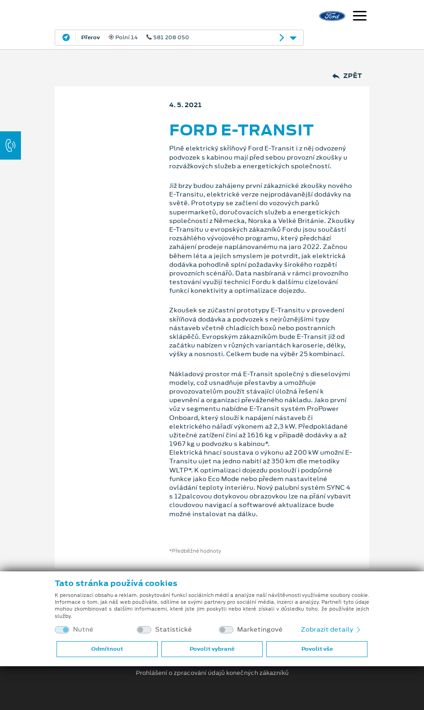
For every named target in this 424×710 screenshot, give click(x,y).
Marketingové (260, 629)
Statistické (173, 629)
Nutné (83, 629)
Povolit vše (317, 649)
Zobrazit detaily (331, 629)
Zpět (347, 76)
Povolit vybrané (212, 649)
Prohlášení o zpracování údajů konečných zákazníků (212, 673)
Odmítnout (107, 649)
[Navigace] (360, 17)
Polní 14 (135, 37)
